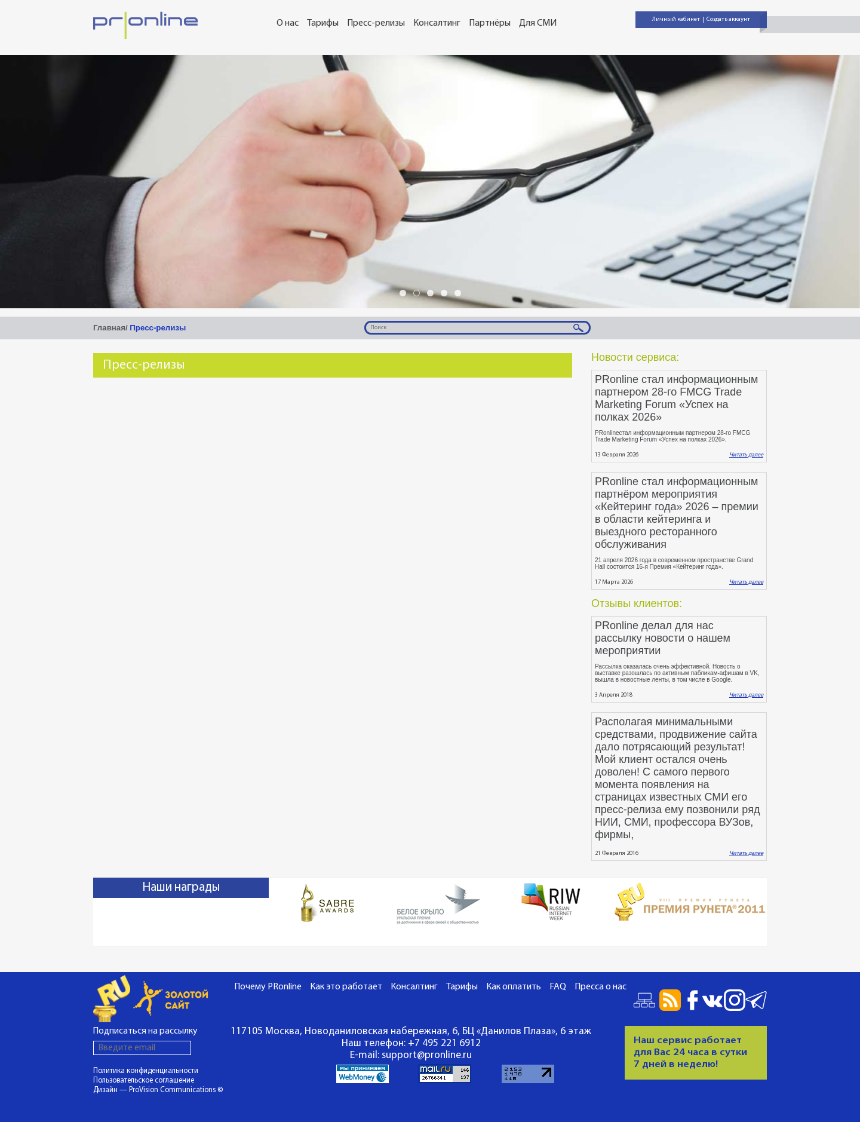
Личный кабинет (676, 19)
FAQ (557, 987)
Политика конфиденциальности (145, 1071)
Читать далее (746, 455)
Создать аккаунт (728, 19)
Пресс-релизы (376, 23)
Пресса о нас (600, 987)
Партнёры (490, 23)
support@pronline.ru (427, 1055)
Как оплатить (513, 987)
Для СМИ (538, 23)
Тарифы (323, 23)
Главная (109, 327)
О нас (288, 23)
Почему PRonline (268, 987)
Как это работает (346, 987)
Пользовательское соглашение (143, 1080)
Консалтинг (436, 23)
